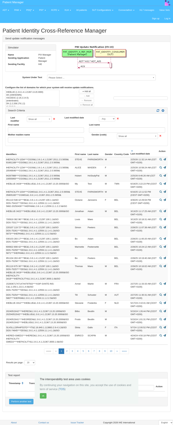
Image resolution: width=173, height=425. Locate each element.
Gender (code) (99, 134)
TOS (62, 389)
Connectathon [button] (126, 10)
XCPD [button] (55, 10)
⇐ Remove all (86, 105)
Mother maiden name (19, 134)
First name (13, 124)
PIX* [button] (42, 10)
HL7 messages (147, 10)
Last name (94, 124)
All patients (81, 10)
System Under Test (32, 77)
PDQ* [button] (30, 10)
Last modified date (74, 117)
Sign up (155, 18)
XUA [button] (67, 10)
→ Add (86, 96)
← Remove (86, 100)
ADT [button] (6, 10)
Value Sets (164, 10)
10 (111, 351)
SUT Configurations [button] (103, 10)
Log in (167, 18)
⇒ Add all (86, 91)
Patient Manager (13, 2)
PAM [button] (17, 10)
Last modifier (14, 119)
